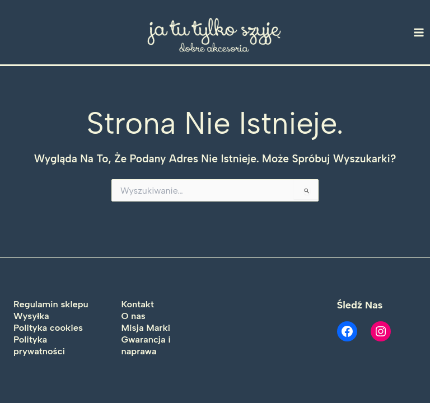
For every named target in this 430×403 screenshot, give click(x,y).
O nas (133, 315)
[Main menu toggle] (419, 32)
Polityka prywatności (39, 345)
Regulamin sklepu (50, 304)
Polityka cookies (48, 327)
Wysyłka (31, 315)
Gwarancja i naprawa (146, 345)
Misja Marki (146, 327)
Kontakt (137, 304)
